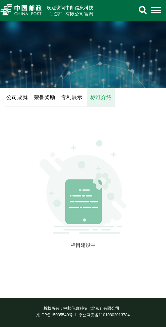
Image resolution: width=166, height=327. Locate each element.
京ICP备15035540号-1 (56, 315)
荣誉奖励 (44, 97)
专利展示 (71, 97)
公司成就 (17, 97)
